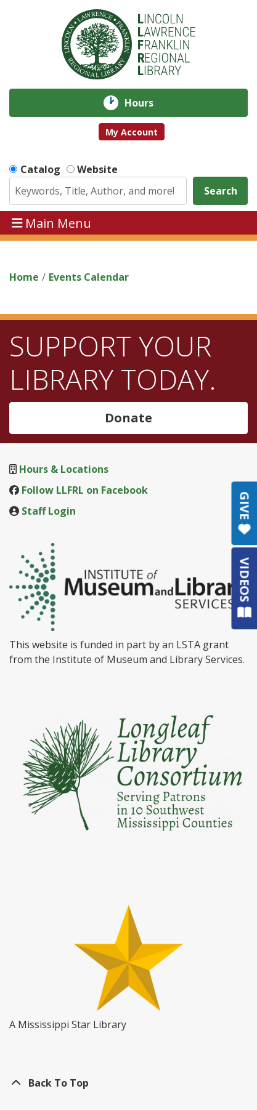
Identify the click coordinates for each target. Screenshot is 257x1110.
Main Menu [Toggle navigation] (52, 222)
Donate (128, 417)
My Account (131, 132)
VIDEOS (244, 587)
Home (24, 277)
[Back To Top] (128, 1083)
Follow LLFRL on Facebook (85, 490)
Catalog (40, 169)
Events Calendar (89, 277)
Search (220, 191)
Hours (148, 102)
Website (97, 169)
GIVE (244, 513)
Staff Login (49, 511)
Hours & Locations (63, 469)
